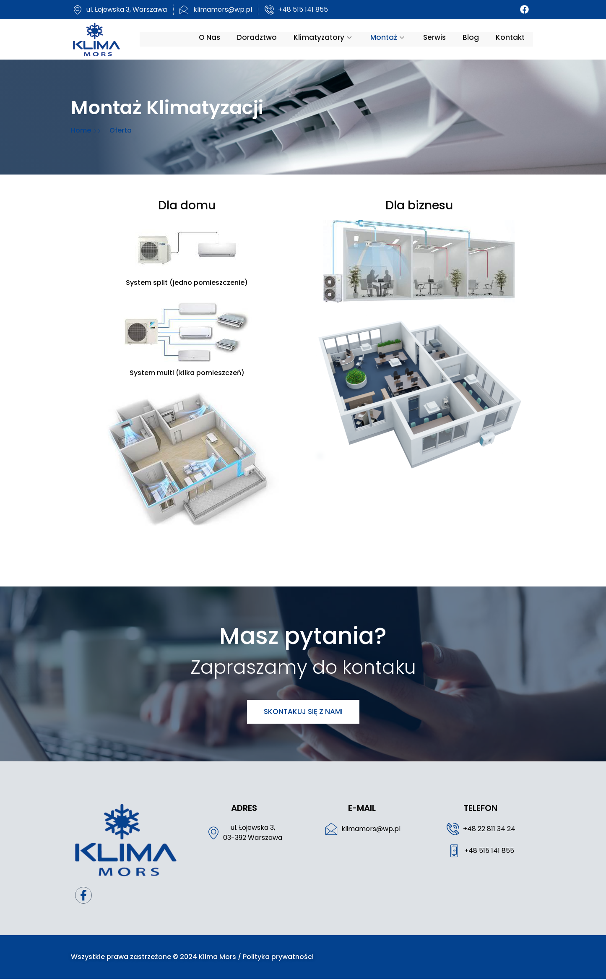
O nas (212, 39)
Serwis (437, 39)
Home (79, 130)
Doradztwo (259, 39)
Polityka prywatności (275, 958)
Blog (473, 39)
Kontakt (512, 39)
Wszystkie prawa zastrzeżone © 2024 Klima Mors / (154, 958)
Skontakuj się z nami (303, 711)
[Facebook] (527, 9)
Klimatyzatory (326, 39)
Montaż (391, 39)
